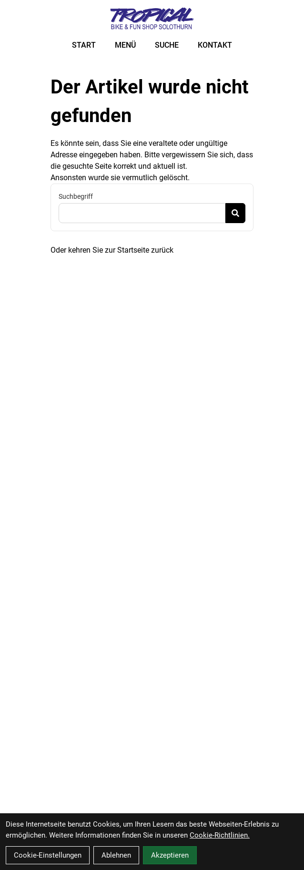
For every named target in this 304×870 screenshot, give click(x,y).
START (84, 45)
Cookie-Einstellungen (47, 855)
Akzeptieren (170, 855)
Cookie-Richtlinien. (220, 835)
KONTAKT (215, 45)
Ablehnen (116, 855)
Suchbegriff (76, 196)
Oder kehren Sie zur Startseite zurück (112, 250)
